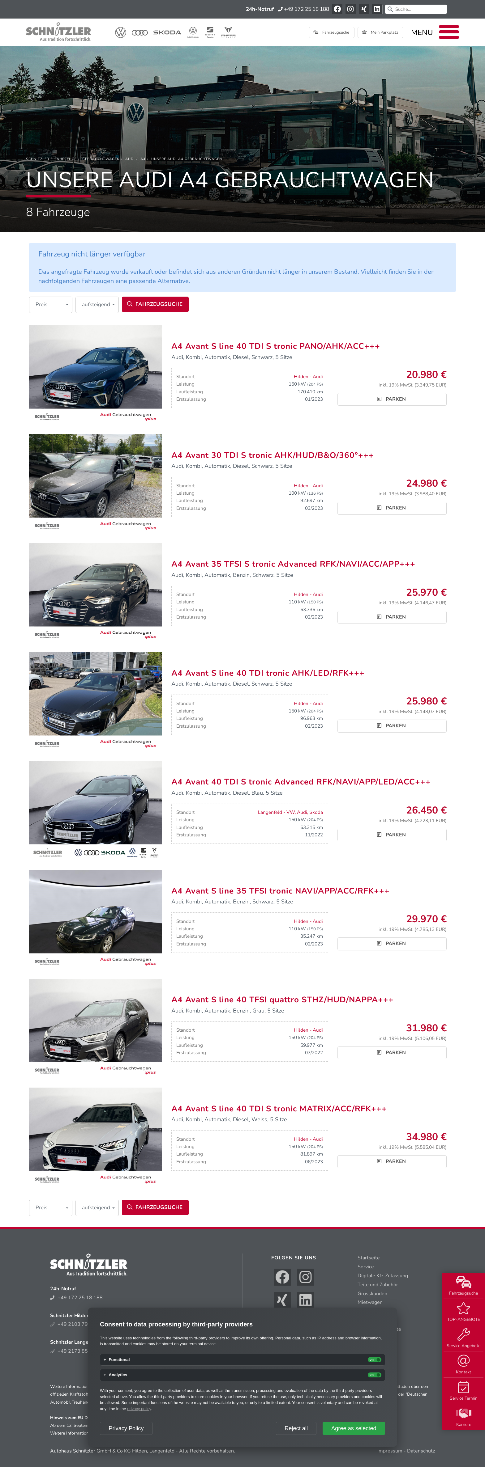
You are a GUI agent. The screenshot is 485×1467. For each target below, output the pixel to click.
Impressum (389, 1451)
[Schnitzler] (37, 159)
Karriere (463, 1417)
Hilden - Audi (308, 377)
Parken (391, 399)
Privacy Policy (126, 1428)
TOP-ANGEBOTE (463, 1312)
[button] (50, 305)
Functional (119, 1360)
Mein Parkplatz (380, 32)
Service (366, 1266)
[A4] (143, 159)
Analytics (118, 1375)
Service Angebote (463, 1338)
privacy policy (139, 1408)
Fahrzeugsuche (463, 1286)
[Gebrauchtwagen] (101, 159)
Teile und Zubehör (378, 1284)
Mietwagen (370, 1302)
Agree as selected (353, 1428)
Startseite (369, 1257)
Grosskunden (372, 1293)
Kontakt (463, 1365)
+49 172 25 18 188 (303, 9)
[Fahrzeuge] (66, 159)
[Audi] (130, 159)
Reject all (296, 1428)
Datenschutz (421, 1451)
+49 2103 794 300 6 (78, 1324)
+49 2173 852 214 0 (78, 1351)
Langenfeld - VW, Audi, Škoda (290, 812)
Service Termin (464, 1391)
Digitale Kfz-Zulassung (383, 1275)
